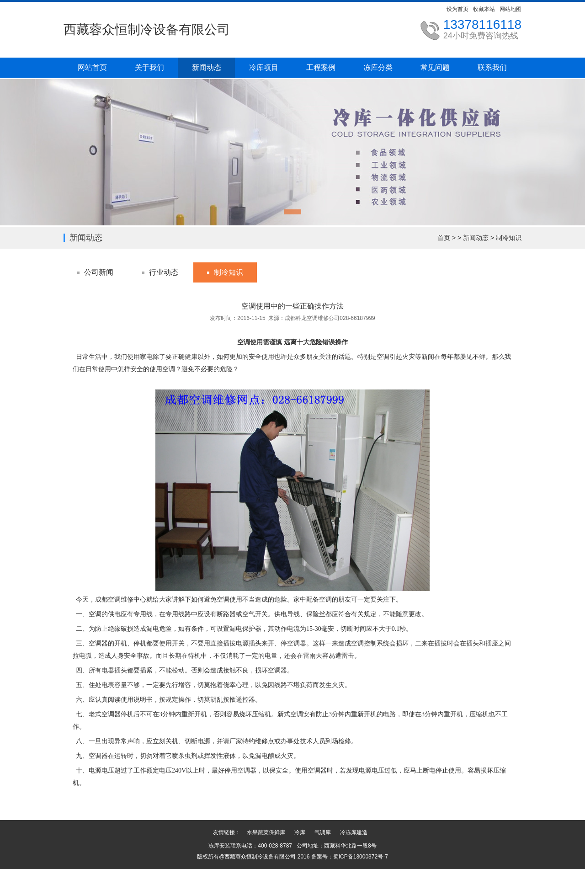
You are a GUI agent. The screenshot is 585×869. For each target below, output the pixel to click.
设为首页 (457, 9)
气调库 (322, 832)
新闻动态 (206, 67)
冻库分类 (378, 67)
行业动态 (163, 272)
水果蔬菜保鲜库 (266, 832)
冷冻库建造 (353, 832)
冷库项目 (263, 67)
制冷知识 (508, 237)
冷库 (299, 832)
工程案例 (320, 67)
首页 (443, 237)
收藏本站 (484, 9)
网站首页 (92, 67)
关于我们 (149, 67)
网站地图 (510, 9)
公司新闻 (98, 272)
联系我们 (492, 67)
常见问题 (435, 67)
